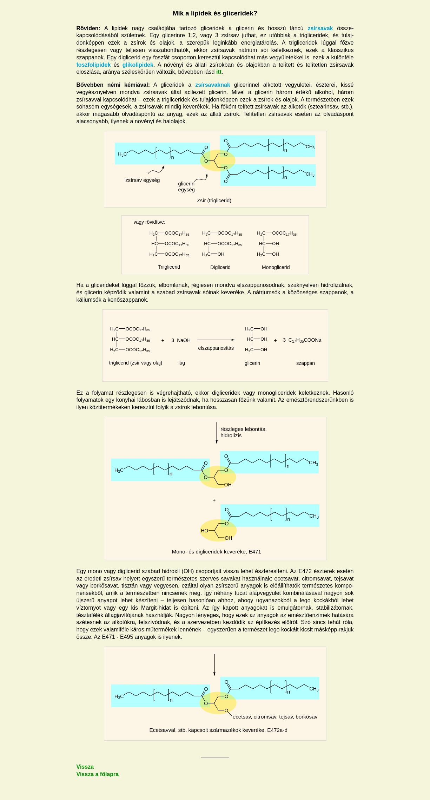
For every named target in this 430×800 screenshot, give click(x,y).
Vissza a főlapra (98, 774)
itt (218, 72)
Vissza (85, 767)
